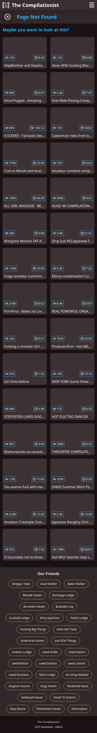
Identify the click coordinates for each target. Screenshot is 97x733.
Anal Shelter (48, 584)
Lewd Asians (77, 652)
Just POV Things (65, 641)
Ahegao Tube (21, 584)
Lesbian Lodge (22, 652)
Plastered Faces (77, 686)
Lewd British (20, 663)
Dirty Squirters (50, 618)
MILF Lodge (47, 675)
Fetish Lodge (79, 618)
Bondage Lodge (63, 595)
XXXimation (79, 709)
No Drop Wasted (77, 675)
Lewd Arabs (50, 652)
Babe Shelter (76, 584)
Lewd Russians (19, 675)
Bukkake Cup (65, 606)
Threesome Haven (48, 709)
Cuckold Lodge (19, 618)
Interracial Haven (32, 641)
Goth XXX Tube (67, 629)
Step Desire (18, 709)
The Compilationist (31, 4)
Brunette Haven (34, 606)
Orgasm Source (19, 686)
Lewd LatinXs (76, 663)
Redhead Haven (32, 697)
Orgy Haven (48, 686)
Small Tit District (64, 697)
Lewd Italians (48, 663)
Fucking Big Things (33, 629)
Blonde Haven (32, 595)
